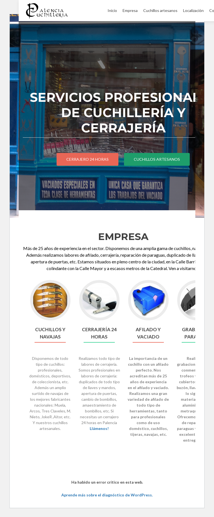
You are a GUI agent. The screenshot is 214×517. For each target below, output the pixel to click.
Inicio (112, 10)
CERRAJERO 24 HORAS (87, 159)
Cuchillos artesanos (160, 10)
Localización (193, 10)
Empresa (130, 10)
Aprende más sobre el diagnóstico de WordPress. (107, 495)
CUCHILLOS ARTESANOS (157, 159)
